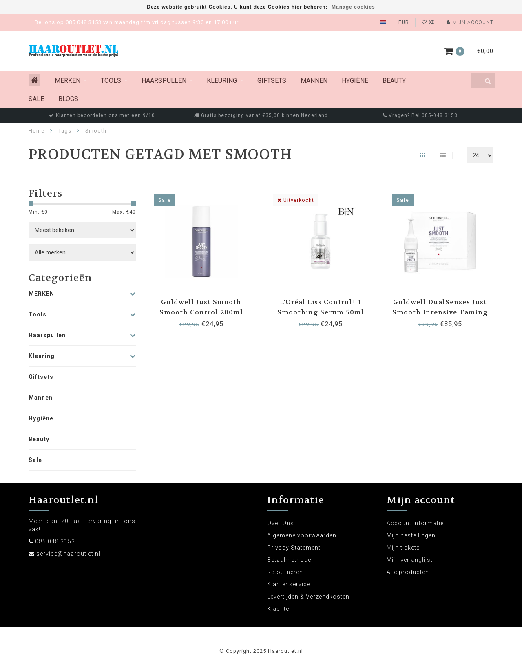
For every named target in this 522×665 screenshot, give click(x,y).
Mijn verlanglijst (410, 560)
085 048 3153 (55, 541)
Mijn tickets (403, 547)
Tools (111, 80)
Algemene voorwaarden (301, 535)
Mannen (314, 80)
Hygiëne (355, 80)
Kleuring (222, 80)
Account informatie (415, 523)
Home (36, 131)
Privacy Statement (294, 547)
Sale (36, 99)
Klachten (280, 608)
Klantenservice (288, 584)
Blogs (68, 99)
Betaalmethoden (291, 560)
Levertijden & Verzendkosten (308, 596)
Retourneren (285, 572)
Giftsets (271, 80)
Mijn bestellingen (411, 535)
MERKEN (67, 80)
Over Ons (280, 523)
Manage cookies (353, 7)
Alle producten (408, 572)
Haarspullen (164, 80)
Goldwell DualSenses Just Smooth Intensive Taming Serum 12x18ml (440, 312)
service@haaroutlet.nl (68, 553)
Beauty (394, 80)
